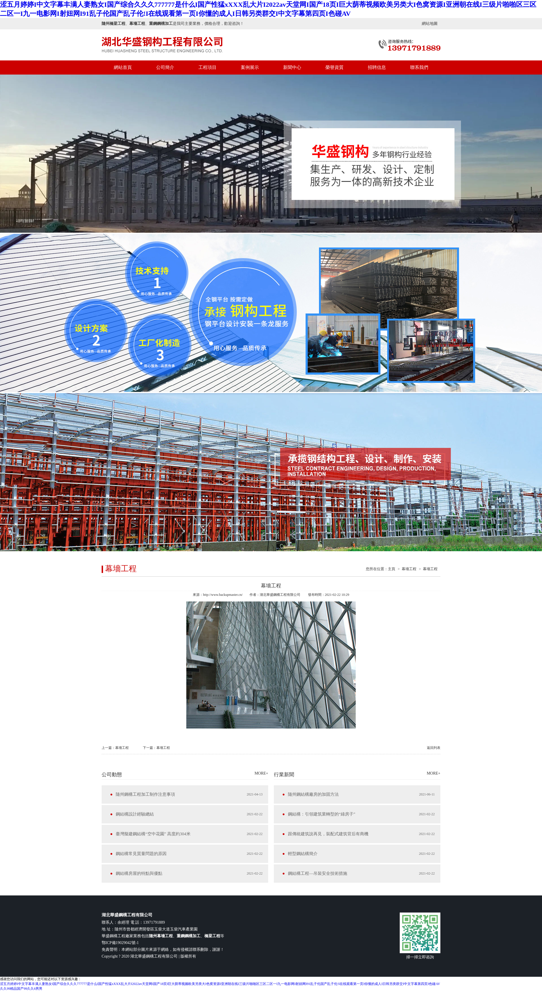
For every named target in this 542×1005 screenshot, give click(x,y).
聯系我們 (419, 67)
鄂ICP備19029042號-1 (120, 943)
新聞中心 (292, 67)
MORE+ (261, 773)
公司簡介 (165, 67)
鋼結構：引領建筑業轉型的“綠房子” (321, 814)
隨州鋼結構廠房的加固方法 (313, 794)
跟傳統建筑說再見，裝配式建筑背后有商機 (328, 834)
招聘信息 (377, 67)
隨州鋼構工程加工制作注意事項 (145, 794)
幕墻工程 (409, 569)
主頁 (391, 569)
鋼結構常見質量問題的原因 (141, 853)
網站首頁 (123, 67)
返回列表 (433, 748)
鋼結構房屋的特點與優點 (139, 873)
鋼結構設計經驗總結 (135, 814)
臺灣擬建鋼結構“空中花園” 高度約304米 (153, 834)
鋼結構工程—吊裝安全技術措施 (317, 873)
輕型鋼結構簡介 (303, 853)
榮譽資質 (334, 67)
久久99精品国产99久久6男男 (21, 989)
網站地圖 (430, 23)
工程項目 (207, 67)
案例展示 (250, 67)
